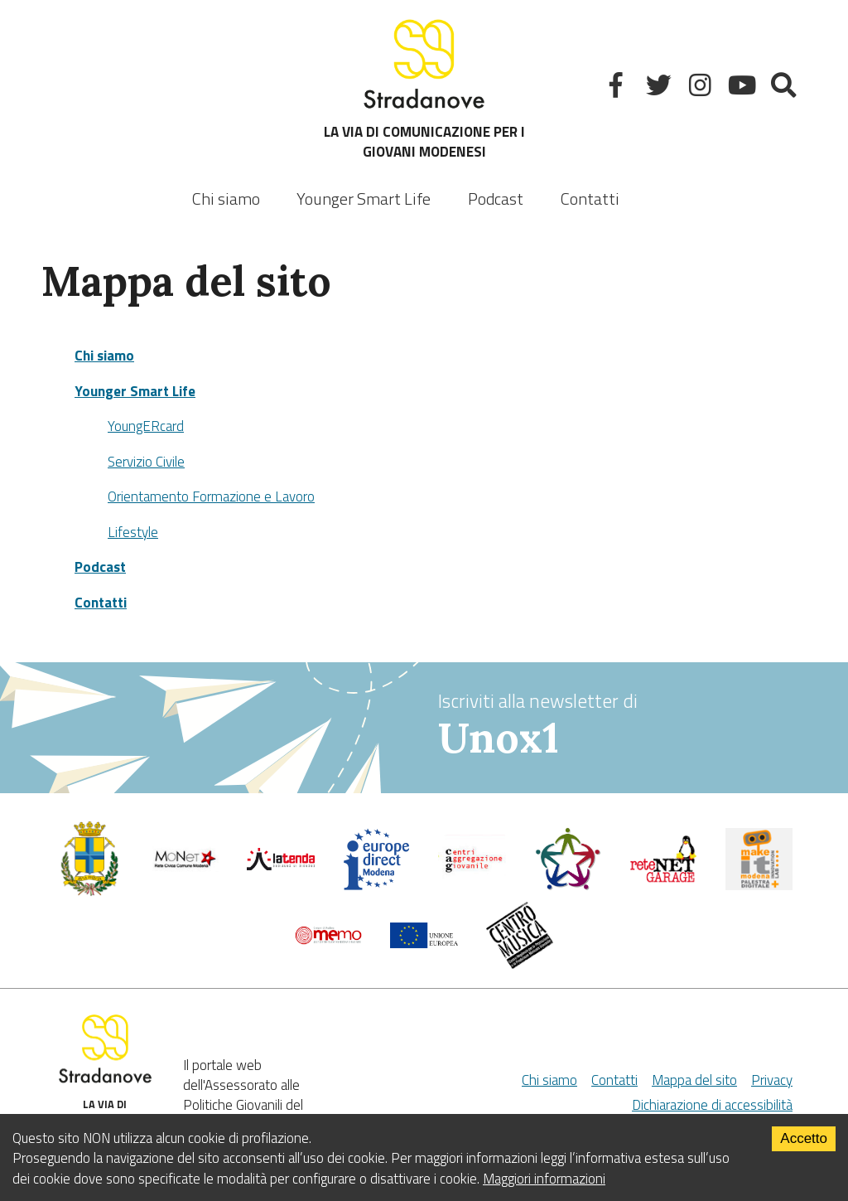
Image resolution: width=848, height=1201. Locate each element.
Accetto (803, 1138)
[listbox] (363, 187)
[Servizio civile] (568, 886)
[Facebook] (618, 88)
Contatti (590, 198)
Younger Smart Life (135, 391)
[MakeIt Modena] (759, 885)
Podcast (495, 198)
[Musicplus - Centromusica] (520, 964)
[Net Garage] (663, 878)
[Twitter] (660, 88)
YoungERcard (146, 426)
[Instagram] (702, 88)
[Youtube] (744, 88)
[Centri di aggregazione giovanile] (472, 878)
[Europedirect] (377, 886)
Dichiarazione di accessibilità (712, 1105)
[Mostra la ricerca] (785, 88)
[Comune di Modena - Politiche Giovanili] (89, 892)
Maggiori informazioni (544, 1178)
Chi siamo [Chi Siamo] (549, 1080)
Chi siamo (226, 198)
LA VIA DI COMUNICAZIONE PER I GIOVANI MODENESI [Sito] (424, 88)
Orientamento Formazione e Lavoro (211, 496)
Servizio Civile (146, 461)
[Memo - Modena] (329, 940)
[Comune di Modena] (185, 867)
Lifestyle (133, 532)
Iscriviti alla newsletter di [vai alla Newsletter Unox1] (622, 725)
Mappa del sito (694, 1080)
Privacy (772, 1080)
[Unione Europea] (424, 943)
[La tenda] (281, 865)
